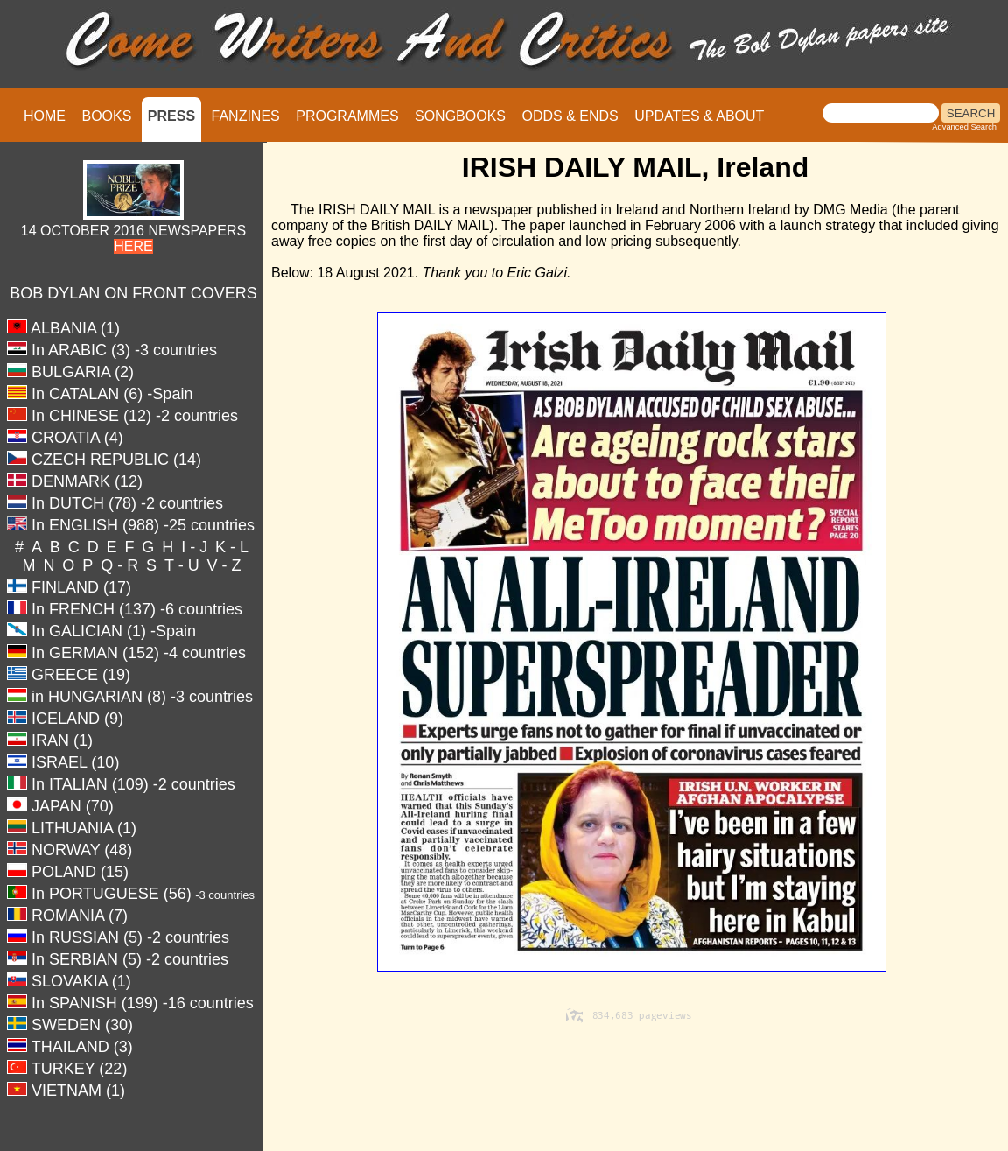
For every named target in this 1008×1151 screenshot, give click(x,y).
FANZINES (246, 116)
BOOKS (106, 116)
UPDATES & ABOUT (699, 116)
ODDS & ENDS (570, 116)
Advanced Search (964, 127)
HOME (45, 116)
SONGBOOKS (460, 116)
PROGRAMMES (347, 116)
